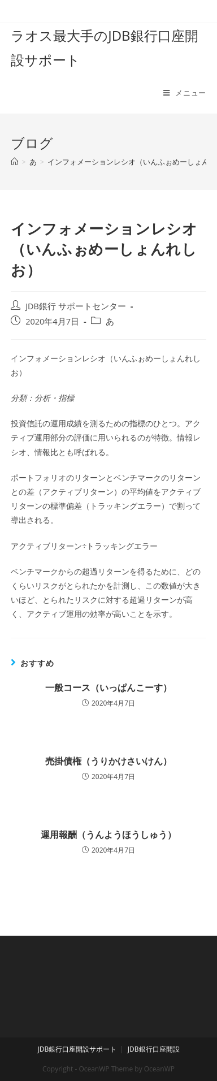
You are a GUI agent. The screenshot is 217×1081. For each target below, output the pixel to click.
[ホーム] (14, 162)
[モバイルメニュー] (184, 93)
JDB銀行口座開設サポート (76, 1049)
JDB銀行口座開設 (154, 1049)
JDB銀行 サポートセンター (75, 306)
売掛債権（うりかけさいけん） (108, 761)
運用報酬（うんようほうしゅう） (108, 834)
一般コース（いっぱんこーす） (108, 687)
